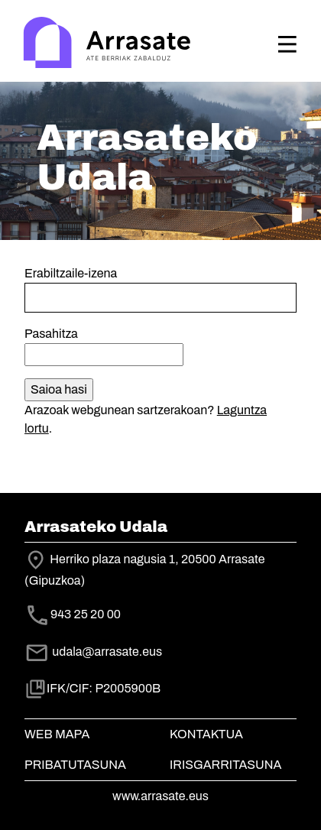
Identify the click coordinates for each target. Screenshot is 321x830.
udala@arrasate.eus (93, 651)
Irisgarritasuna (226, 764)
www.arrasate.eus (160, 795)
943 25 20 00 (85, 614)
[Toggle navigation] (287, 44)
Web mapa (56, 734)
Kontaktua (206, 734)
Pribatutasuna (75, 764)
